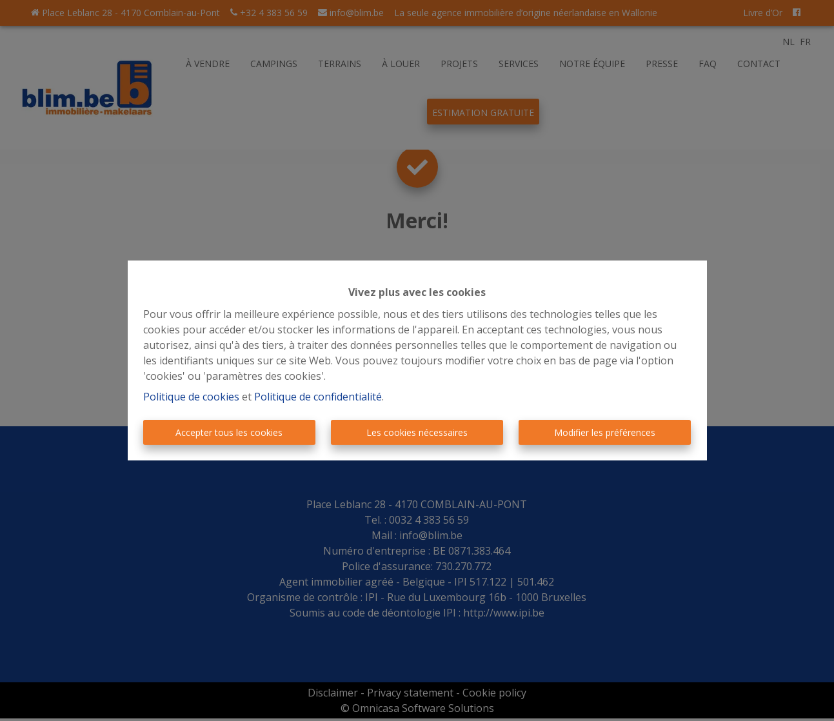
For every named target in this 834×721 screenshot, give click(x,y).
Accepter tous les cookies (229, 432)
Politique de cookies (191, 397)
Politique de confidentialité (318, 397)
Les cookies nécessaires (417, 432)
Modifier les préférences (604, 432)
